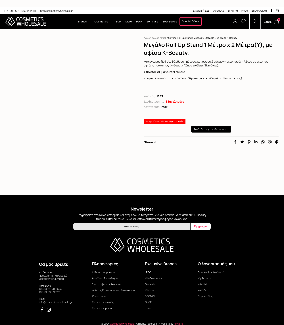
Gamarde (150, 284)
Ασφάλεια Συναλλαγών (105, 278)
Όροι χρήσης (99, 296)
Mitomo (149, 290)
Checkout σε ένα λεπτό (211, 272)
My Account (204, 278)
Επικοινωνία (259, 10)
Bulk (118, 21)
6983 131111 (28, 10)
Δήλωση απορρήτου (103, 272)
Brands (84, 21)
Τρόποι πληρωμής (102, 308)
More (128, 21)
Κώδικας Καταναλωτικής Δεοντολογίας (114, 290)
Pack (139, 21)
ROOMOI (149, 296)
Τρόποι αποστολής (103, 302)
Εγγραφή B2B (201, 10)
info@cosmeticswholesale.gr (55, 10)
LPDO (148, 272)
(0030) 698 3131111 (49, 292)
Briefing (233, 10)
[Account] (235, 21)
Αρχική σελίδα (151, 37)
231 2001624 (12, 10)
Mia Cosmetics (153, 278)
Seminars (152, 21)
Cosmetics (103, 21)
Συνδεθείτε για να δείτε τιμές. (211, 129)
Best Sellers (169, 21)
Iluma (148, 308)
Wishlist (202, 284)
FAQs (244, 10)
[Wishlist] (243, 21)
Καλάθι (202, 290)
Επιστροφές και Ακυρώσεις (107, 284)
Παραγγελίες (205, 296)
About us (218, 10)
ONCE (148, 302)
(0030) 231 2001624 (50, 289)
